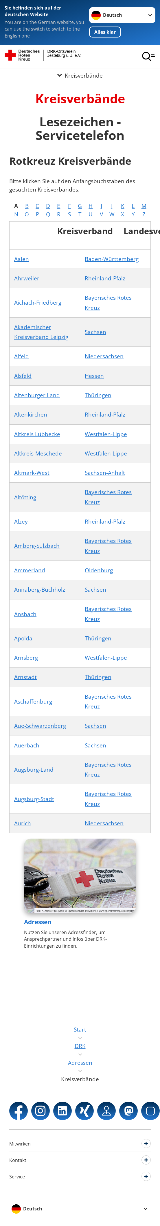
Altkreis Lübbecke (37, 434)
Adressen (38, 922)
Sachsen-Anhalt (105, 473)
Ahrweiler (26, 278)
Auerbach (26, 745)
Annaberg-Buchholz (39, 589)
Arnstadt (25, 677)
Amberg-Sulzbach (37, 546)
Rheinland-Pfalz (105, 278)
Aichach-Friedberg (37, 302)
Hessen (94, 376)
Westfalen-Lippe (106, 434)
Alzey (21, 521)
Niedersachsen (104, 356)
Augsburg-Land (34, 769)
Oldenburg (99, 570)
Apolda (23, 638)
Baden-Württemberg (112, 259)
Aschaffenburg (33, 701)
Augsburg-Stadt (34, 799)
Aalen (21, 259)
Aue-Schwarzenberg (40, 726)
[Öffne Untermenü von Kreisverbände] (80, 75)
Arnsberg (26, 657)
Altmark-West (31, 473)
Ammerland (29, 570)
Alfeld (21, 356)
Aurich (22, 823)
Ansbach (25, 614)
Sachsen (95, 332)
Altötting (25, 497)
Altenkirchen (30, 414)
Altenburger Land (37, 395)
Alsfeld (23, 376)
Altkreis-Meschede (38, 453)
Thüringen (98, 395)
